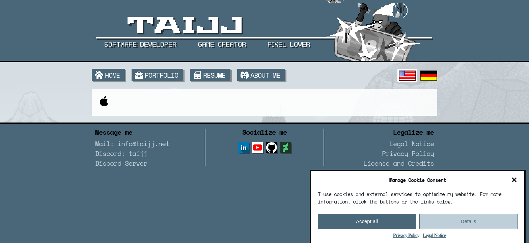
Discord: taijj (121, 153)
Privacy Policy (406, 237)
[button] (514, 182)
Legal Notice (434, 237)
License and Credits (398, 163)
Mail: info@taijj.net (132, 143)
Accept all (367, 224)
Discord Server (121, 163)
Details (468, 224)
